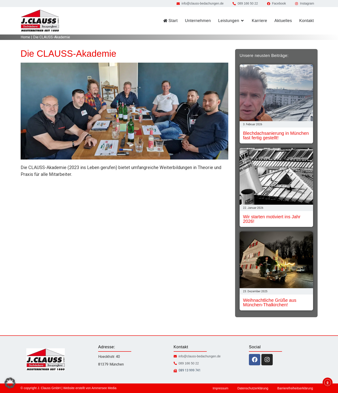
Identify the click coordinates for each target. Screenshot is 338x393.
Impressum (220, 388)
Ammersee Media (104, 388)
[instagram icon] (267, 359)
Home (25, 37)
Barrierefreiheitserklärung (295, 388)
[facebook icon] (254, 359)
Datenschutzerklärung (252, 388)
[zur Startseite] (40, 20)
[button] (10, 383)
